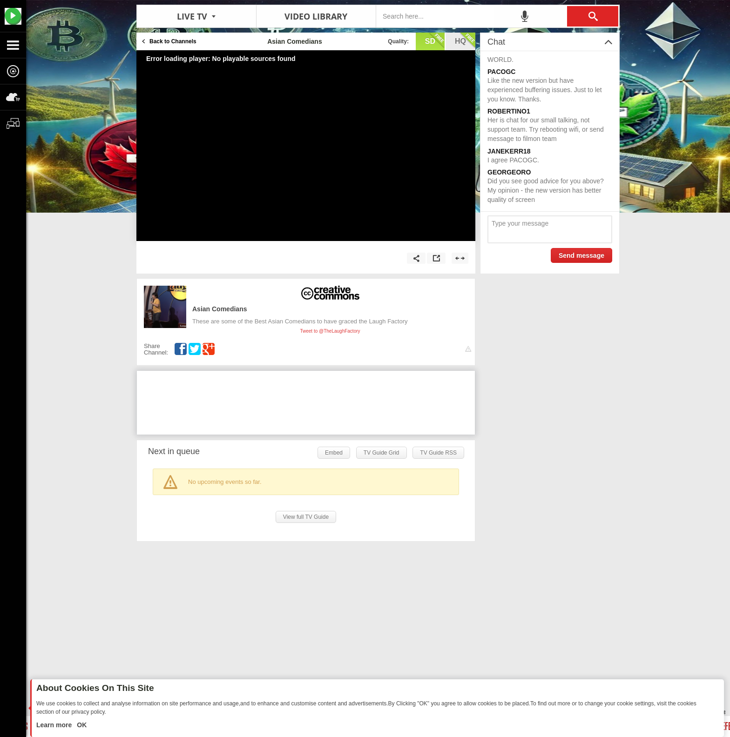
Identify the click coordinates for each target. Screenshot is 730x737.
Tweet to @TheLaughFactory (330, 331)
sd (435, 40)
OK (81, 725)
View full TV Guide (306, 517)
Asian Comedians (219, 309)
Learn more (55, 725)
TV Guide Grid (381, 452)
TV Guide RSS (438, 452)
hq (465, 40)
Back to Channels (172, 41)
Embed (334, 452)
